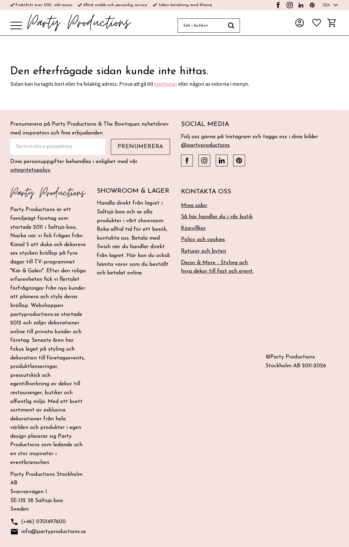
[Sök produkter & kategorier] (200, 25)
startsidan (165, 84)
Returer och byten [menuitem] (203, 251)
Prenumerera (140, 146)
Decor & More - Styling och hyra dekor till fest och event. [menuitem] (217, 267)
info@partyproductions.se (48, 532)
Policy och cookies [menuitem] (203, 239)
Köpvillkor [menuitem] (193, 228)
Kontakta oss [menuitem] (206, 192)
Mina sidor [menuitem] (194, 205)
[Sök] (231, 25)
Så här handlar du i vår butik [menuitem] (217, 217)
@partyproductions (205, 145)
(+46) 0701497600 (38, 522)
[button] (16, 26)
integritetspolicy (30, 170)
